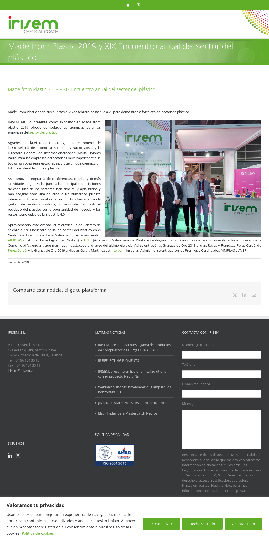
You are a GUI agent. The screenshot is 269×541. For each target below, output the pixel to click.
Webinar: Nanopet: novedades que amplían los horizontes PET (134, 390)
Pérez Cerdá (17, 250)
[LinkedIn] (10, 455)
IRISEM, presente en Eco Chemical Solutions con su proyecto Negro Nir (132, 374)
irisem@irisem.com (23, 370)
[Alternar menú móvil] (258, 18)
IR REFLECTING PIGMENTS (118, 360)
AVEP (88, 240)
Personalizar (161, 523)
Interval (116, 250)
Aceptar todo (243, 523)
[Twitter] (18, 455)
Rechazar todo (202, 523)
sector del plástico (43, 132)
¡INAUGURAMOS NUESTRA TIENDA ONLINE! (132, 402)
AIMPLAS (15, 240)
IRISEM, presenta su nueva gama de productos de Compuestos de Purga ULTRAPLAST (134, 347)
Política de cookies (38, 533)
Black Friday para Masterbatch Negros (127, 413)
